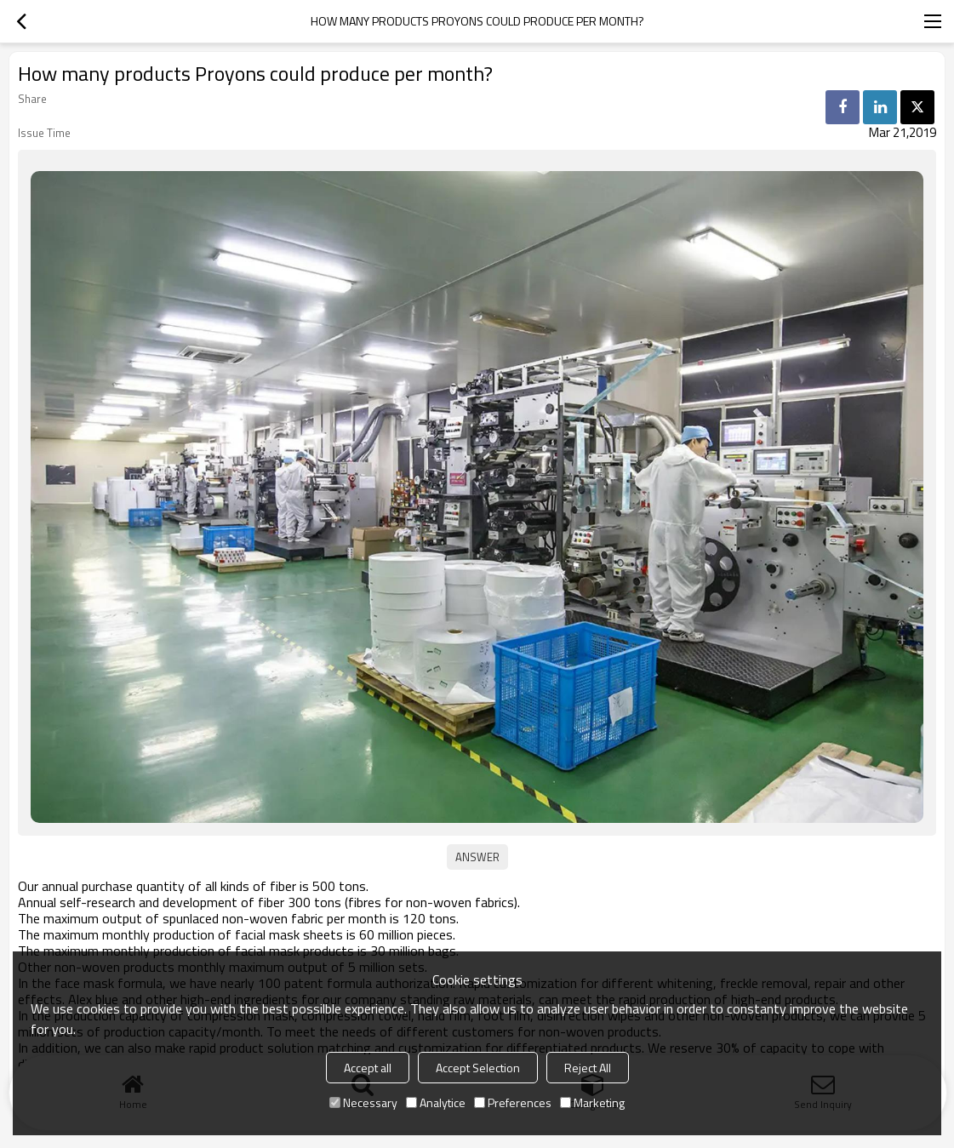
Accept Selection (478, 1068)
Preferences (512, 1102)
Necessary (363, 1102)
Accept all (367, 1068)
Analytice (436, 1102)
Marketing (592, 1102)
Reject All (587, 1068)
